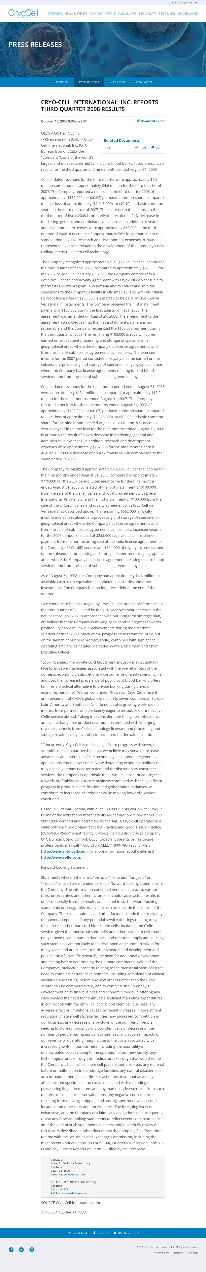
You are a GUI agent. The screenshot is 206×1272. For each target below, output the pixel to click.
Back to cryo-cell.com (185, 2)
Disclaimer (178, 1263)
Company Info (101, 13)
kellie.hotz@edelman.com (69, 1203)
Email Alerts (144, 92)
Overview (54, 13)
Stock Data (148, 13)
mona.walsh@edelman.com (68, 1185)
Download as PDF (151, 131)
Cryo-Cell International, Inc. (160, 1257)
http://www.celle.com (60, 867)
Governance (188, 13)
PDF (156, 157)
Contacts (103, 1243)
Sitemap (193, 1263)
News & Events (76, 13)
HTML (140, 157)
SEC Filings (167, 13)
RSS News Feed (128, 1243)
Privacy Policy (161, 1263)
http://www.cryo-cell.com (64, 861)
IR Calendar (117, 92)
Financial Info (125, 13)
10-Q (108, 158)
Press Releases (89, 92)
